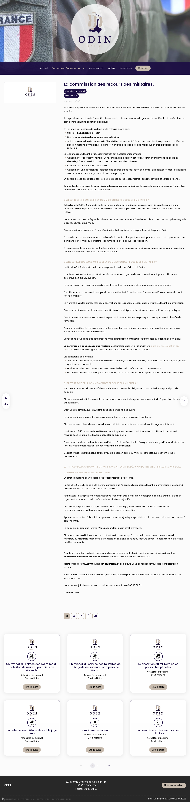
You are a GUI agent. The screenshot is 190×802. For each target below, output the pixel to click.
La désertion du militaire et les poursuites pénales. (158, 670)
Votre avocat (96, 68)
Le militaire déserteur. (95, 734)
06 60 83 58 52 (88, 789)
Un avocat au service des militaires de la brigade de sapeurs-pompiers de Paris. (95, 671)
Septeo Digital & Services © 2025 (167, 798)
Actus (111, 68)
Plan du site (55, 799)
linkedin (184, 401)
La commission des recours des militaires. (158, 736)
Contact (143, 68)
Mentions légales (65, 799)
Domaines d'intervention (66, 68)
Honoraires (125, 68)
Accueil (43, 68)
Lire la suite (31, 691)
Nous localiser (175, 785)
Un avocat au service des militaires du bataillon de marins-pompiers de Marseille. (31, 671)
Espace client (6, 404)
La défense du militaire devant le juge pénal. (32, 736)
